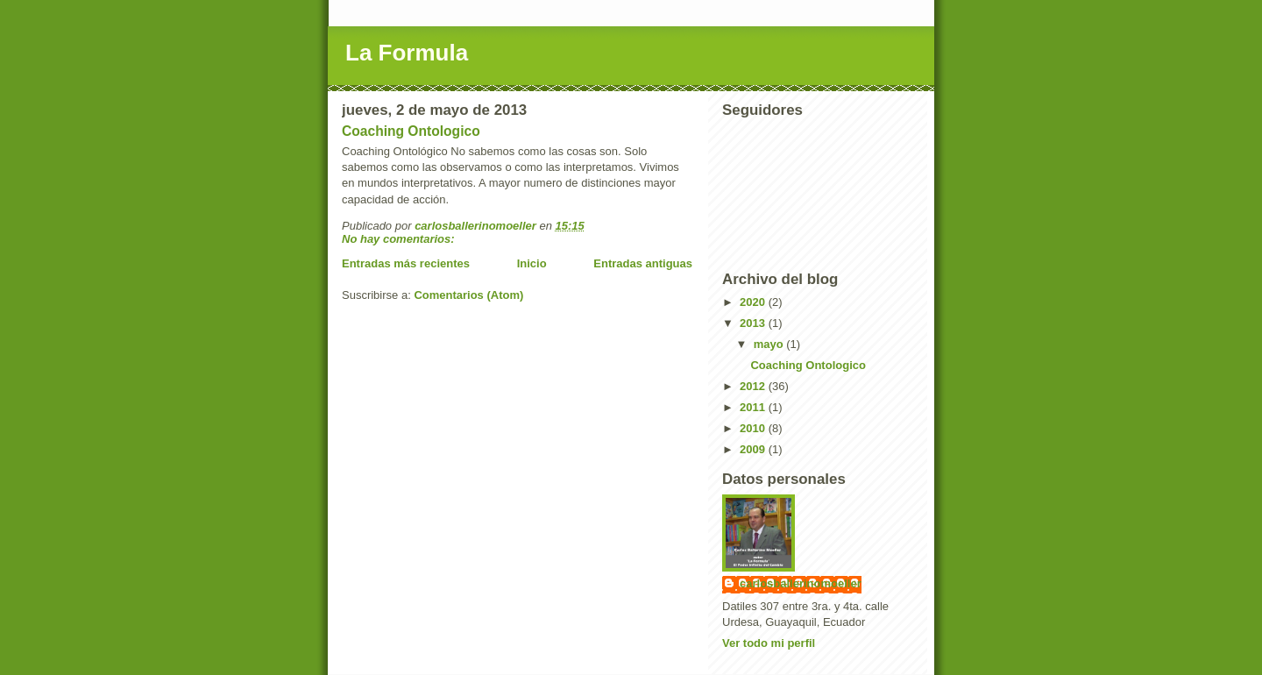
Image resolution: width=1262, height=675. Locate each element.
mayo (770, 344)
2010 (754, 428)
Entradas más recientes (406, 263)
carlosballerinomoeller (800, 583)
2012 (754, 386)
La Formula (406, 52)
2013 (754, 323)
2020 (754, 302)
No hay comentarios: (399, 238)
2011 (754, 407)
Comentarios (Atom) (468, 295)
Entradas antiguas (642, 263)
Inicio (532, 263)
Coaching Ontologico (411, 131)
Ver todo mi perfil (768, 643)
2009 (754, 449)
